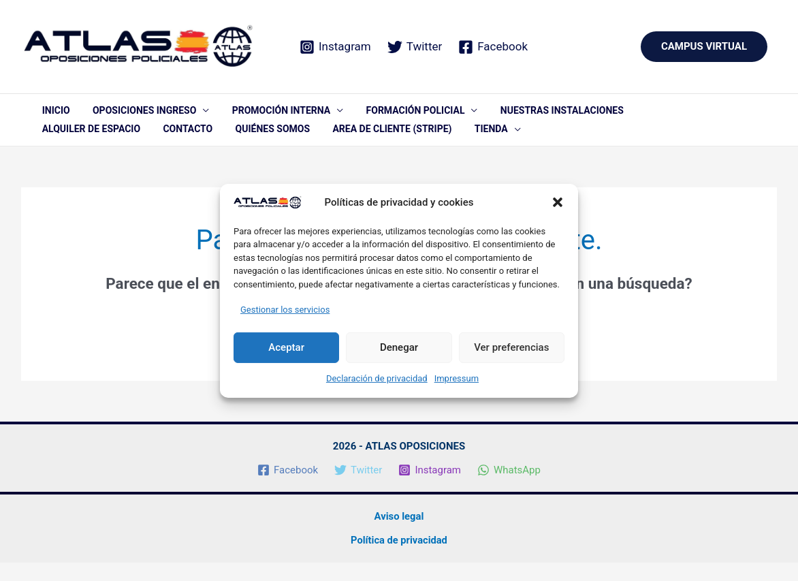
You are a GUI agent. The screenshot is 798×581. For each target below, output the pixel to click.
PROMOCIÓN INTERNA (258, 114)
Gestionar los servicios (285, 309)
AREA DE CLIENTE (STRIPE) (248, 143)
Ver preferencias (511, 347)
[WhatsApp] (509, 489)
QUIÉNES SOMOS (138, 143)
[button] (557, 202)
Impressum (456, 378)
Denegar (399, 347)
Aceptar (286, 347)
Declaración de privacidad (377, 378)
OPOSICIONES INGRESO (130, 114)
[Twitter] (414, 47)
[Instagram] (335, 47)
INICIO (51, 114)
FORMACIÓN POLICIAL (383, 114)
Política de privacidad (398, 558)
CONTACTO (62, 143)
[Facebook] (493, 47)
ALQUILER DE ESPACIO (645, 114)
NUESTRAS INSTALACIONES (521, 114)
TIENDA (338, 143)
